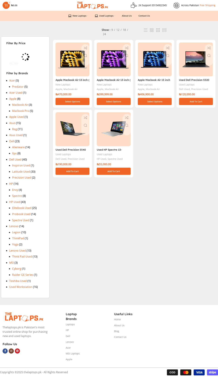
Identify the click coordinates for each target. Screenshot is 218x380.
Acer (12, 83)
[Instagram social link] (11, 353)
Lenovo (14, 229)
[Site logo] (92, 6)
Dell (11, 144)
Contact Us (120, 340)
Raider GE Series (22, 278)
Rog (14, 132)
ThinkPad (18, 241)
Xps (14, 156)
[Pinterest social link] (17, 353)
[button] (196, 103)
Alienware (18, 150)
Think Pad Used (22, 259)
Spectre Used (20, 223)
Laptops (70, 327)
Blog (116, 334)
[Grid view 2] (152, 33)
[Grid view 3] (158, 33)
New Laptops (63, 86)
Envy (15, 193)
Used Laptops (188, 86)
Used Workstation (20, 290)
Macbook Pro (20, 114)
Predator (18, 89)
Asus (12, 126)
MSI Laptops (73, 356)
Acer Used (15, 96)
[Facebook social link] (5, 353)
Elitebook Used (21, 211)
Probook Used (21, 217)
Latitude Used (21, 174)
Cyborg (16, 272)
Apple (13, 102)
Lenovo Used (17, 253)
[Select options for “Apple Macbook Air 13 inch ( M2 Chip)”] (72, 103)
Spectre (17, 199)
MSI (11, 265)
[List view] (145, 33)
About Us (119, 328)
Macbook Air (20, 108)
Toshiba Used (18, 284)
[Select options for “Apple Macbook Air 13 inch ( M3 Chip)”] (113, 103)
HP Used (14, 205)
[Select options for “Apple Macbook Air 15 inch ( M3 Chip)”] (154, 103)
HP (11, 186)
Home (117, 322)
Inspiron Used (21, 168)
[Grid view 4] (164, 33)
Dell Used (15, 162)
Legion (16, 235)
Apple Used (16, 120)
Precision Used (21, 180)
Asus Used (16, 138)
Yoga (15, 247)
